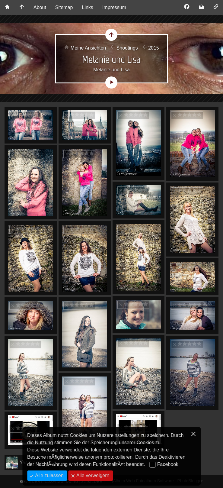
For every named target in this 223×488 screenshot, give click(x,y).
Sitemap (64, 7)
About (39, 7)
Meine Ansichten (88, 47)
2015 (153, 47)
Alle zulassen (49, 475)
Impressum (114, 7)
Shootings (127, 47)
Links (87, 7)
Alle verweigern (92, 475)
